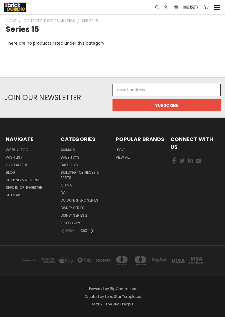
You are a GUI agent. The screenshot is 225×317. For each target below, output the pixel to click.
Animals (68, 149)
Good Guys (71, 222)
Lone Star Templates (123, 296)
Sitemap (13, 195)
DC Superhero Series (79, 200)
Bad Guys (69, 164)
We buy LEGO (17, 149)
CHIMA (66, 185)
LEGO (120, 149)
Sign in (12, 187)
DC (63, 192)
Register (34, 187)
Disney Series (72, 207)
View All (123, 157)
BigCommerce (123, 288)
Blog (10, 172)
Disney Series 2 (74, 215)
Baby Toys (70, 157)
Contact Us (17, 164)
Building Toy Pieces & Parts (80, 175)
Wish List (14, 157)
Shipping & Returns (23, 179)
